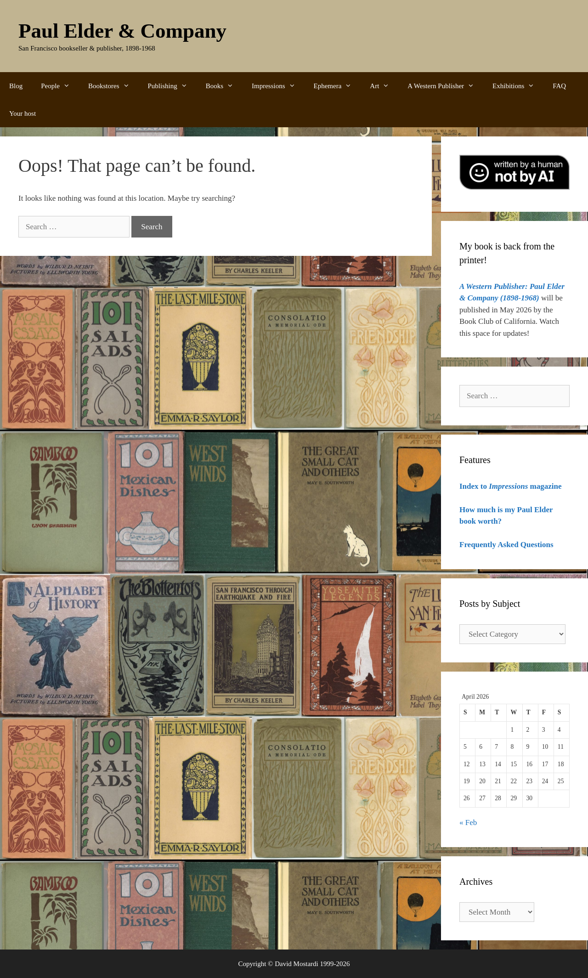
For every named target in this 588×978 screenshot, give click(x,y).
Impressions (278, 86)
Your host (22, 113)
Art (384, 86)
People (60, 86)
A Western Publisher (445, 86)
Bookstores (113, 86)
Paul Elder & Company (122, 30)
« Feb (468, 822)
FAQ (559, 86)
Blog (16, 86)
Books (224, 86)
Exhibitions (517, 86)
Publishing (172, 86)
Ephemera (337, 86)
